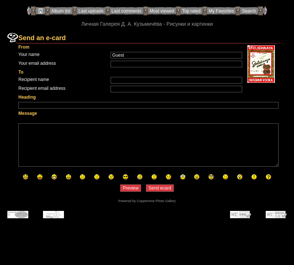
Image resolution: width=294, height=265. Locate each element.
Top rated (191, 11)
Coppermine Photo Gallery (156, 201)
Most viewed (162, 11)
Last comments (126, 11)
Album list (61, 11)
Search (249, 11)
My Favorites (221, 11)
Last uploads (91, 11)
